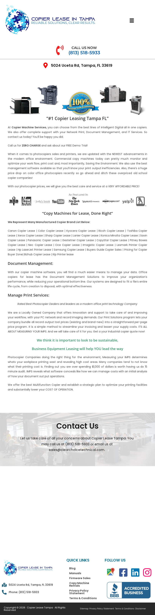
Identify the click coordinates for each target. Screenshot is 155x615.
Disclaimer (140, 609)
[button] (131, 21)
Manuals (75, 573)
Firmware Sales (79, 578)
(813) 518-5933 (77, 444)
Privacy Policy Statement (78, 592)
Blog (72, 568)
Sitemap (84, 609)
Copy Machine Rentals (79, 584)
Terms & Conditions (83, 598)
